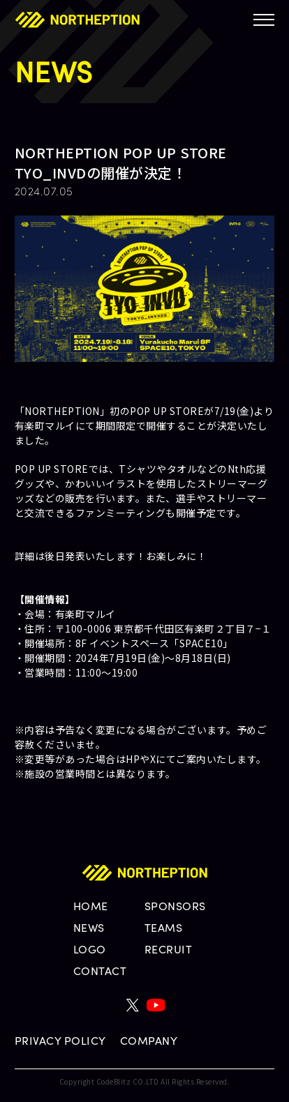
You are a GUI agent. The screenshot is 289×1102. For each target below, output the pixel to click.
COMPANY (149, 1040)
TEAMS (163, 927)
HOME (90, 905)
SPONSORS (175, 905)
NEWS (89, 927)
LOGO (89, 949)
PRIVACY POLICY (60, 1040)
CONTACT (100, 970)
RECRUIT (168, 949)
